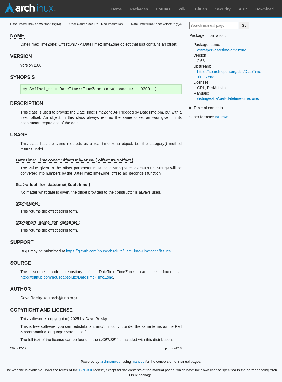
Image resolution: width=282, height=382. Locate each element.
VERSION (21, 56)
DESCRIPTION (26, 103)
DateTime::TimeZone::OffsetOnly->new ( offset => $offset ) (75, 160)
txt (217, 117)
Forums (163, 9)
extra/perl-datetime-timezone (221, 50)
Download (264, 9)
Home (116, 9)
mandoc (138, 361)
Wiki (183, 9)
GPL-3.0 (85, 370)
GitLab (201, 9)
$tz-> (28, 203)
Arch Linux (30, 8)
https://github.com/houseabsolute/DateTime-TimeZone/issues (118, 251)
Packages (139, 9)
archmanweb (110, 361)
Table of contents (208, 108)
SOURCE (20, 263)
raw (224, 117)
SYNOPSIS (22, 77)
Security (223, 9)
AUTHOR (20, 289)
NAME (17, 35)
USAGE (18, 135)
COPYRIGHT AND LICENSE (41, 310)
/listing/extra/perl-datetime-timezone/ (228, 98)
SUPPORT (22, 242)
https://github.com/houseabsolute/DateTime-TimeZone (66, 277)
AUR (243, 9)
